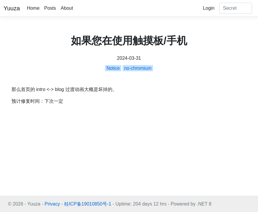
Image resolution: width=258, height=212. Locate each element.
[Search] (235, 8)
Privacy (52, 203)
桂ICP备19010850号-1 (87, 203)
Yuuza (12, 8)
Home (33, 8)
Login (208, 8)
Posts (50, 8)
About (67, 8)
